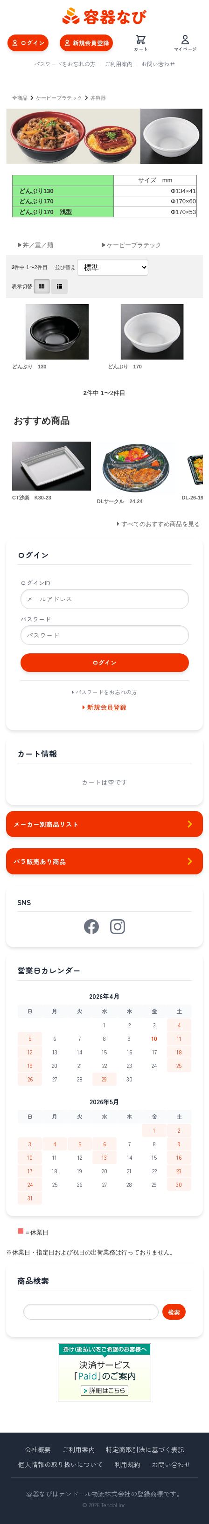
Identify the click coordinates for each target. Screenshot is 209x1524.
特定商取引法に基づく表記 (145, 1449)
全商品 (20, 98)
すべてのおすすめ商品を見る (160, 523)
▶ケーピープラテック (131, 245)
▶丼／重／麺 (35, 245)
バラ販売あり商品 (104, 861)
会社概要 (38, 1449)
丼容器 (98, 98)
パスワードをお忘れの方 (65, 64)
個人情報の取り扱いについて (60, 1464)
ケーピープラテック (59, 98)
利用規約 (127, 1464)
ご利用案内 (118, 64)
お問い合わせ (158, 64)
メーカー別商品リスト (104, 824)
